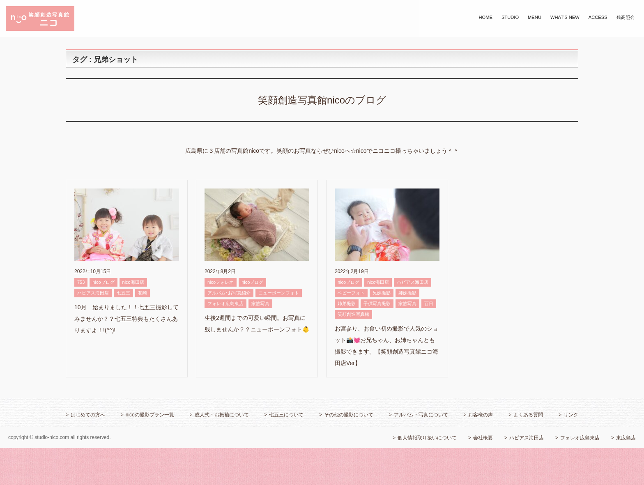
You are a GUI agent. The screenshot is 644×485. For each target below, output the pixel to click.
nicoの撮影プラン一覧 (150, 415)
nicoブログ (103, 282)
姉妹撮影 (407, 292)
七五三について (286, 415)
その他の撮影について (348, 415)
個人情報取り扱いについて (427, 438)
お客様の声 (480, 415)
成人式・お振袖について (222, 415)
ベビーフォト (351, 292)
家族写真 (260, 303)
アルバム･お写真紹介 (229, 292)
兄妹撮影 (382, 292)
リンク (571, 415)
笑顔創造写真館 (353, 314)
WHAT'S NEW (565, 17)
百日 (428, 303)
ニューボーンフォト (278, 292)
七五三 (123, 292)
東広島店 (626, 438)
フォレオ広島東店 (225, 303)
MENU (534, 17)
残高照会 (625, 17)
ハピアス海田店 (93, 292)
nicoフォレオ (220, 282)
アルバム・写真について (421, 415)
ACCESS (598, 17)
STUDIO (510, 17)
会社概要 (483, 438)
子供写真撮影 (377, 303)
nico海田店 (133, 282)
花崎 (142, 292)
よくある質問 (528, 415)
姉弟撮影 (347, 303)
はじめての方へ (88, 415)
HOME (485, 17)
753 (81, 282)
